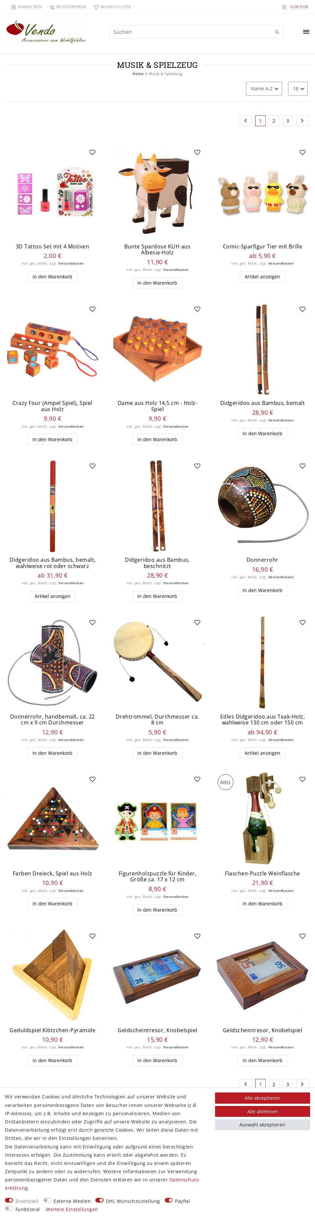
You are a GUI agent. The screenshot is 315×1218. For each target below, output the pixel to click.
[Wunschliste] (111, 6)
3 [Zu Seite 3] (287, 121)
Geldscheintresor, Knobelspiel (157, 1034)
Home (138, 73)
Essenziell (27, 1201)
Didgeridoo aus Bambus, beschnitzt (157, 564)
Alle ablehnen (262, 1111)
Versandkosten (71, 263)
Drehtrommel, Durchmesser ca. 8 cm (157, 722)
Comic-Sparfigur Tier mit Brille (263, 246)
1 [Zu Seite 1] (260, 121)
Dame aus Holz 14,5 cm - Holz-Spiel (158, 407)
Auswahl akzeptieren (262, 1124)
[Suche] (277, 32)
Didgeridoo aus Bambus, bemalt (262, 404)
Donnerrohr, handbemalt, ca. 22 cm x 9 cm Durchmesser (52, 722)
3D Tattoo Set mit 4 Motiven (52, 246)
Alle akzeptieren (262, 1098)
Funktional (27, 1209)
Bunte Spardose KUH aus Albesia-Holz (157, 249)
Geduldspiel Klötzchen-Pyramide (52, 1034)
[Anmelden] (26, 6)
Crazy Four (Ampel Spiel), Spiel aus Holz (52, 407)
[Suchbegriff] (197, 32)
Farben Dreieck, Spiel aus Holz (52, 876)
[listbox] (262, 349)
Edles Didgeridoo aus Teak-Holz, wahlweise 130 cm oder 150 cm (262, 722)
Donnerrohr (263, 561)
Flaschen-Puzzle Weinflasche (262, 876)
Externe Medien (72, 1201)
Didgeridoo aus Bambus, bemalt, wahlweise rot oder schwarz (53, 564)
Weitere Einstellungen (72, 1209)
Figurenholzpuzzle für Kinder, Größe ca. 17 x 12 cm (158, 879)
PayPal (182, 1201)
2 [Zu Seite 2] (274, 121)
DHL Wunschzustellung (133, 1201)
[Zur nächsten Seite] (302, 121)
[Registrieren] (67, 6)
